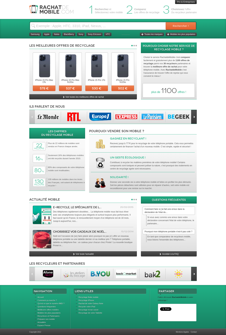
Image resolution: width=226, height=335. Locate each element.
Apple (47, 34)
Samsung (35, 34)
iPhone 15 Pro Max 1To (44, 81)
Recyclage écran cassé (88, 310)
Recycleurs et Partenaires (48, 316)
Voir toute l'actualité (83, 254)
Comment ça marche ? (47, 300)
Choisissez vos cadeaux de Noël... (80, 231)
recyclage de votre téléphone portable (155, 143)
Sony (80, 34)
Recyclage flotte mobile (88, 297)
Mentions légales (182, 332)
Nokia (56, 34)
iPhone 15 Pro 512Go (122, 81)
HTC (108, 34)
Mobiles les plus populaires (181, 34)
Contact (194, 332)
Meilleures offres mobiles (48, 310)
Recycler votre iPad (86, 307)
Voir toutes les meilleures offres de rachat (83, 97)
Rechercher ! (181, 26)
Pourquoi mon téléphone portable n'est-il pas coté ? (168, 231)
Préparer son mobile (46, 319)
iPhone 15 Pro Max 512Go (70, 81)
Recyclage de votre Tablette (90, 313)
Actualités (41, 322)
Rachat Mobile (54, 9)
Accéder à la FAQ (169, 254)
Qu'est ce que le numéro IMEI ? (50, 303)
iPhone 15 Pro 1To (96, 80)
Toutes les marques (152, 34)
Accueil (40, 297)
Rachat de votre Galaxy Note (90, 303)
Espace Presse (43, 325)
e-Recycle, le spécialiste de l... (77, 207)
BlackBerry (69, 34)
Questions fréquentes (46, 307)
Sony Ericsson (94, 34)
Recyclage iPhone (86, 300)
